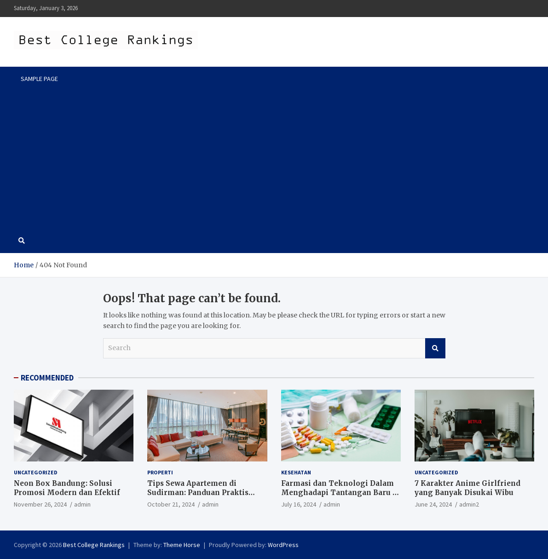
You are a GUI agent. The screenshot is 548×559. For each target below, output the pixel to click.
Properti (160, 472)
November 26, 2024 (40, 504)
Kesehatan (296, 472)
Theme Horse (181, 545)
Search (435, 348)
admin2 (469, 504)
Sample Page (39, 79)
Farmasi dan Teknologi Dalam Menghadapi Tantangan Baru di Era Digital (340, 492)
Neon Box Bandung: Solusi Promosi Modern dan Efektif (67, 488)
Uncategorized (36, 472)
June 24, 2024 (433, 504)
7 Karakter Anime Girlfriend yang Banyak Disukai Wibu (467, 488)
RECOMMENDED (47, 378)
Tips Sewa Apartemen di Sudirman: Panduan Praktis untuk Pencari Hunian (197, 492)
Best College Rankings (94, 545)
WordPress (283, 545)
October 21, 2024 (171, 504)
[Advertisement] (274, 159)
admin (82, 504)
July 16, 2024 (298, 504)
